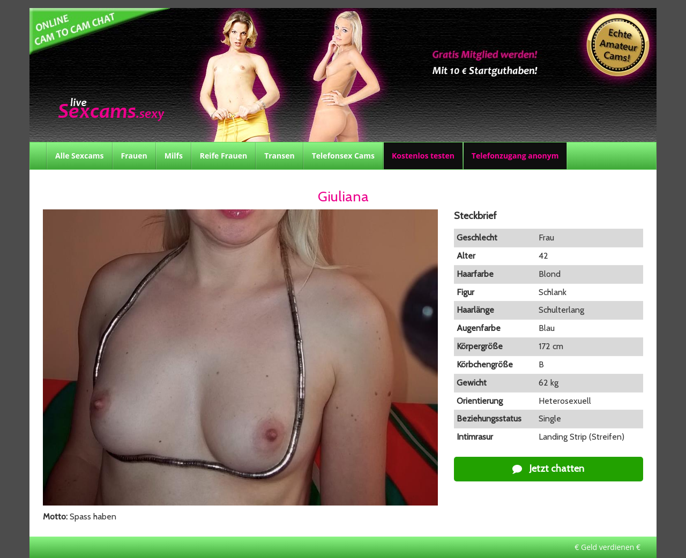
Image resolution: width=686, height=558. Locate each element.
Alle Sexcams (79, 155)
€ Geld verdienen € (607, 547)
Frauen (134, 155)
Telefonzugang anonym (515, 155)
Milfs (174, 155)
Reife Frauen (223, 155)
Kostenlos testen (423, 155)
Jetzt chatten (548, 468)
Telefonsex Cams (343, 155)
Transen (279, 155)
